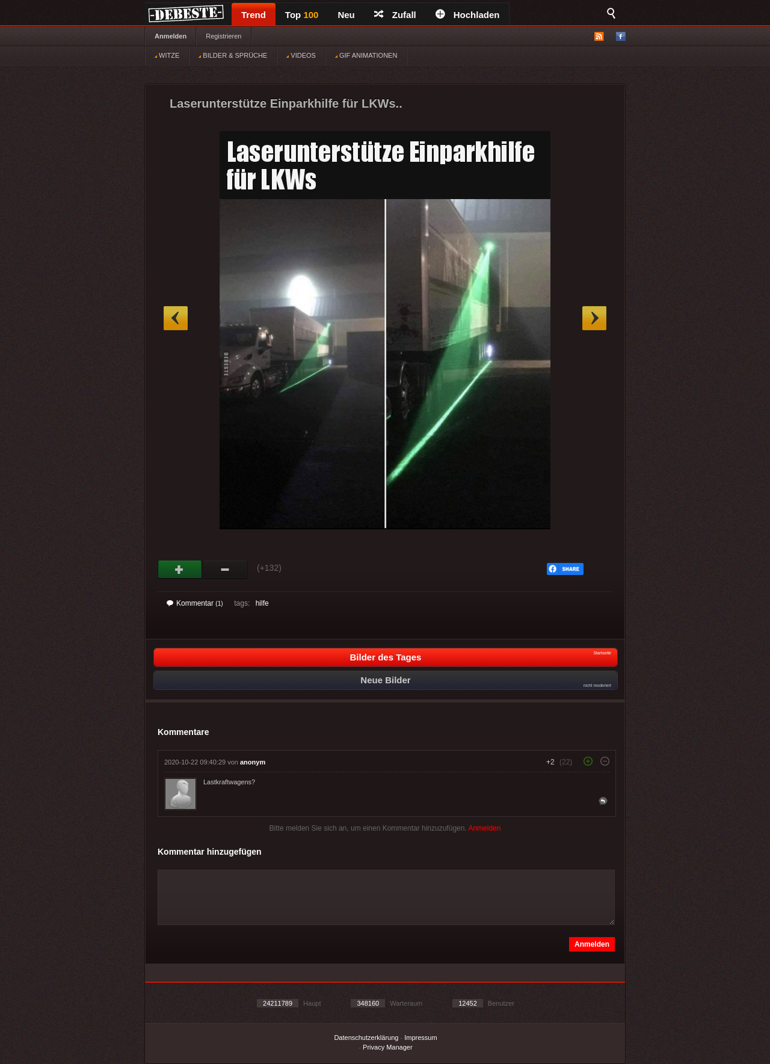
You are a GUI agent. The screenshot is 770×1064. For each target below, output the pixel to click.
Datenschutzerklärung (366, 1037)
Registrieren (223, 36)
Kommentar (195, 603)
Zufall (395, 15)
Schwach (225, 569)
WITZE (167, 55)
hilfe (262, 603)
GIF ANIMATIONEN (366, 55)
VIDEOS (301, 55)
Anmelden (170, 36)
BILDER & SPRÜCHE (233, 55)
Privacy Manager (388, 1047)
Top (302, 15)
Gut (180, 569)
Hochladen (468, 15)
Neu (345, 15)
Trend (253, 15)
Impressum (420, 1037)
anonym (252, 762)
